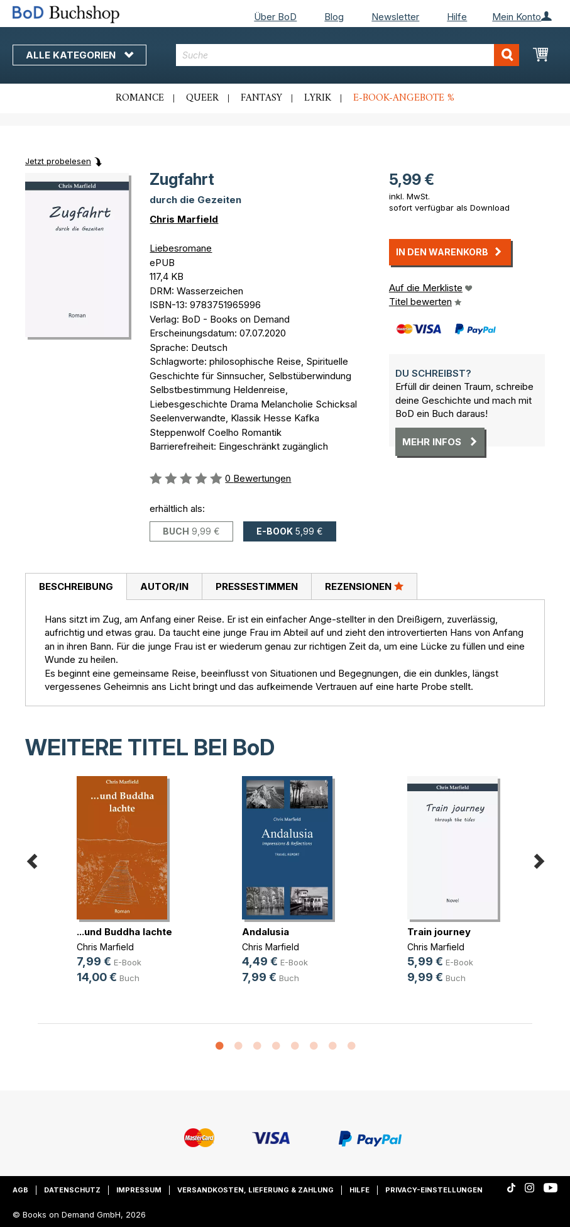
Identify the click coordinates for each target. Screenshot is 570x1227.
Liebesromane (181, 248)
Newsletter (395, 17)
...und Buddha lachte (124, 932)
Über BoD (275, 17)
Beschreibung (76, 586)
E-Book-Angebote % (403, 98)
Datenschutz (72, 1189)
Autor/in (164, 586)
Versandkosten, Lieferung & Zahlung (255, 1189)
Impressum (139, 1189)
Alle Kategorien (79, 55)
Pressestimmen (257, 586)
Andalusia (265, 932)
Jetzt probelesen (58, 161)
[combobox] (347, 55)
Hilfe (457, 17)
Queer (202, 98)
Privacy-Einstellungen (434, 1189)
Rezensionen (364, 586)
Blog (334, 17)
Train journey (439, 932)
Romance (140, 98)
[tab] (75, 587)
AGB (20, 1189)
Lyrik (317, 98)
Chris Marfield (184, 219)
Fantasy (261, 98)
